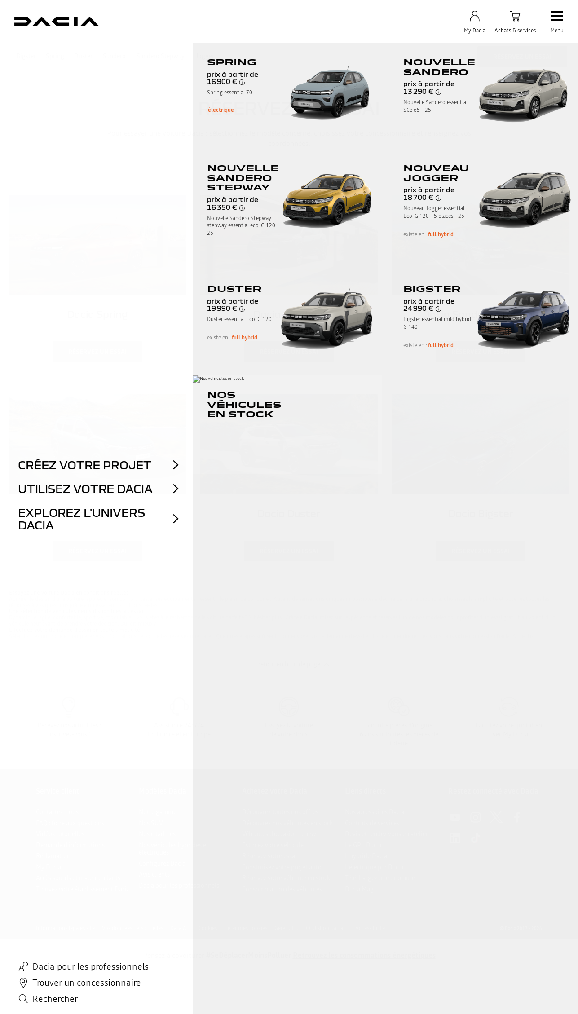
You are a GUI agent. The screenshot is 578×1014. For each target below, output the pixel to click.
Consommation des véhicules (282, 889)
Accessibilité (370, 928)
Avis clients (154, 874)
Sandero (114, 56)
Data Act (180, 928)
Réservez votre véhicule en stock (286, 877)
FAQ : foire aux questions (70, 823)
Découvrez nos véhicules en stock (287, 823)
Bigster (26, 56)
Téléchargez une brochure (380, 877)
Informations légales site (65, 928)
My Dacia (48, 867)
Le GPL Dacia (363, 845)
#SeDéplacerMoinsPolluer (248, 955)
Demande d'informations (70, 845)
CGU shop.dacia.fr (327, 928)
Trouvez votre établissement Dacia (83, 889)
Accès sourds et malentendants (78, 877)
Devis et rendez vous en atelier (386, 833)
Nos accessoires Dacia (374, 811)
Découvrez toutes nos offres (280, 811)
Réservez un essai (522, 56)
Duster (83, 56)
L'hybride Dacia (366, 855)
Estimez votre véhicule (273, 845)
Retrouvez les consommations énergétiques (364, 955)
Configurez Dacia (162, 863)
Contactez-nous (57, 811)
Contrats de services (372, 823)
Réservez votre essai (269, 855)
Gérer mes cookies (245, 928)
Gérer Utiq (286, 928)
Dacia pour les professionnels (179, 885)
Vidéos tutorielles (60, 833)
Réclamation (53, 855)
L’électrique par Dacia (374, 867)
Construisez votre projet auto (282, 867)
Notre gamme (157, 811)
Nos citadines (157, 833)
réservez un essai (97, 351)
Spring (55, 56)
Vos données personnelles (132, 928)
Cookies (208, 928)
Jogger (205, 56)
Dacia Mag (359, 889)
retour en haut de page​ (289, 664)
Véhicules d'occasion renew (279, 833)
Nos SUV (151, 823)
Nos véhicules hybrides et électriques (173, 849)
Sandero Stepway (161, 56)
